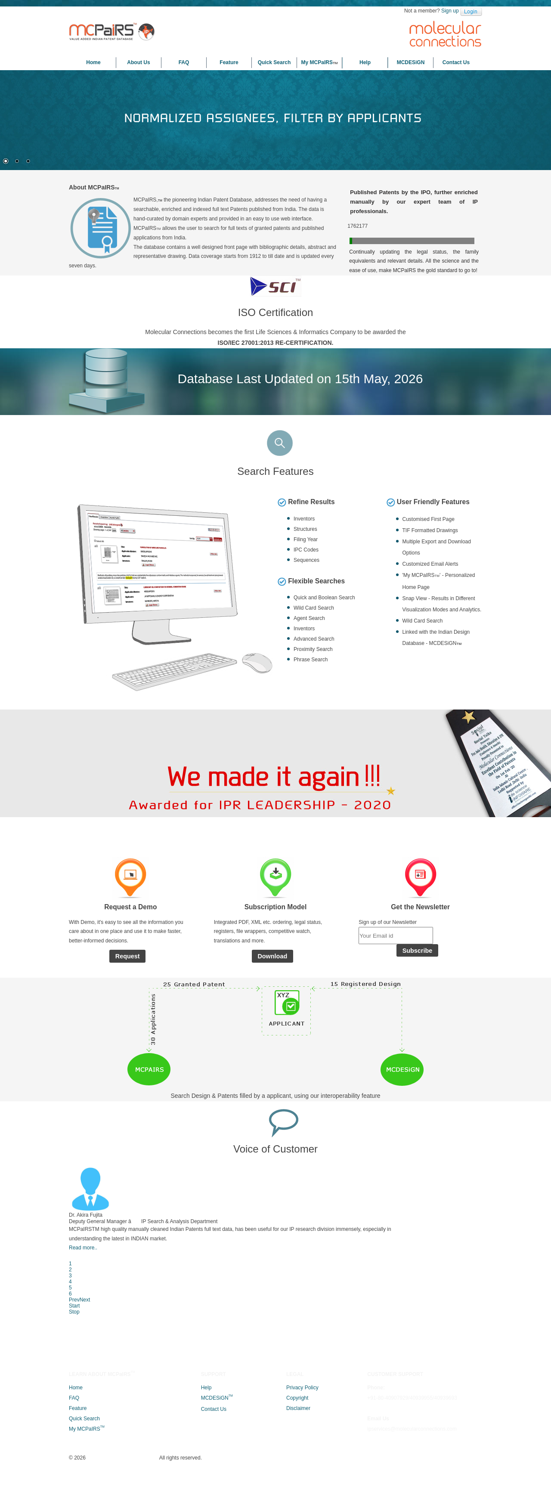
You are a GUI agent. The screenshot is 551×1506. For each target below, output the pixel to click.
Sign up (450, 11)
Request (127, 1057)
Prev (428, 1298)
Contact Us (456, 62)
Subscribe (417, 1057)
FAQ (184, 62)
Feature (229, 62)
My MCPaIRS (319, 62)
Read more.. (182, 1340)
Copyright (297, 1475)
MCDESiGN (411, 62)
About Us (138, 62)
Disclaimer (298, 1485)
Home (93, 62)
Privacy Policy (302, 1465)
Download (272, 1057)
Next (441, 1298)
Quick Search (274, 62)
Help (365, 62)
